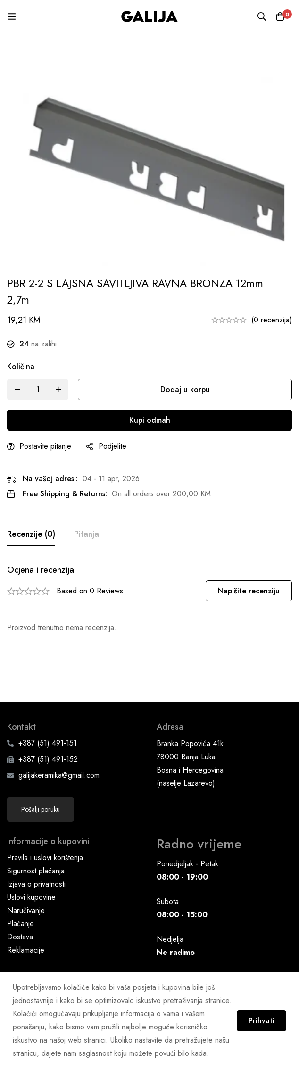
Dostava (20, 897)
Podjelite (112, 446)
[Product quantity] (37, 389)
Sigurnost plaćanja (36, 831)
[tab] (31, 534)
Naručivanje (26, 870)
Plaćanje (20, 884)
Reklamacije (25, 910)
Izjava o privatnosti (36, 844)
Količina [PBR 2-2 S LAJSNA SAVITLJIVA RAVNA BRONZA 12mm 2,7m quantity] (20, 366)
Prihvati (260, 1020)
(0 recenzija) (271, 319)
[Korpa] (280, 16)
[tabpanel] (149, 599)
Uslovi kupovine (31, 857)
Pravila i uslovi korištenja (45, 818)
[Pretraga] (261, 16)
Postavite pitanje (45, 446)
